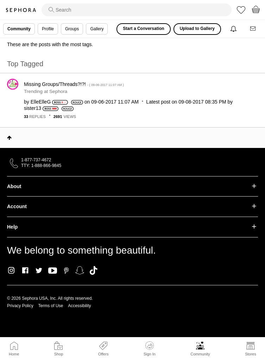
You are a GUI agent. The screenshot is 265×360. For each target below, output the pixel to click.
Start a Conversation (143, 28)
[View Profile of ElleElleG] (41, 102)
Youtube (52, 271)
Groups (72, 28)
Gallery (96, 28)
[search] (137, 10)
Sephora (20, 10)
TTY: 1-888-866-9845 (41, 165)
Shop (58, 354)
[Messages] (253, 29)
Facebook (25, 270)
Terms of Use (50, 305)
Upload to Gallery (197, 28)
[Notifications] (234, 29)
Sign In (150, 348)
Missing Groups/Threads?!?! (74, 84)
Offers (103, 354)
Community (200, 354)
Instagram (11, 270)
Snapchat (79, 270)
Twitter (38, 270)
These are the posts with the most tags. (50, 44)
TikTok (93, 270)
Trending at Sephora (45, 91)
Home (14, 354)
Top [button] (9, 138)
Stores (250, 354)
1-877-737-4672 (36, 159)
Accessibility (79, 305)
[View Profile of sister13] (32, 108)
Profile (48, 28)
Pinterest (66, 270)
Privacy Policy (20, 305)
